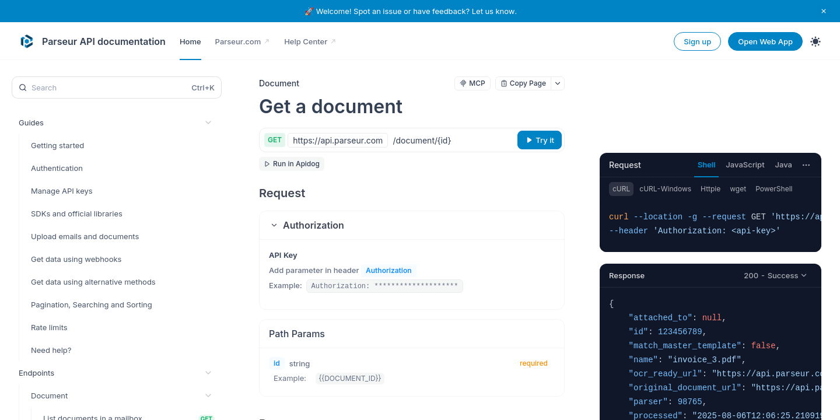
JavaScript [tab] (745, 164)
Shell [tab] (706, 164)
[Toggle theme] (815, 41)
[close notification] (824, 11)
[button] (412, 225)
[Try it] (539, 140)
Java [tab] (783, 164)
